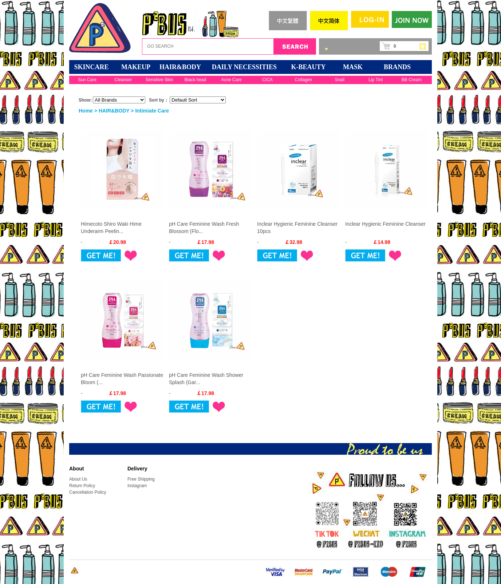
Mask (353, 67)
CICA (267, 79)
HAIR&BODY (180, 67)
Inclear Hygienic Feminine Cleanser (385, 224)
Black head (195, 79)
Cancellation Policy (87, 492)
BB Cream (412, 79)
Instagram (137, 485)
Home (86, 111)
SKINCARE (91, 67)
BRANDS (397, 67)
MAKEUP (135, 67)
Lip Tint (375, 79)
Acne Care (231, 79)
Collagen (303, 79)
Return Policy (82, 485)
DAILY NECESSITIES (244, 67)
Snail (339, 79)
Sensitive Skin (159, 79)
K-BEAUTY (308, 67)
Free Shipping (141, 479)
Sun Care (87, 79)
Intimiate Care (152, 111)
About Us (78, 479)
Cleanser (123, 79)
